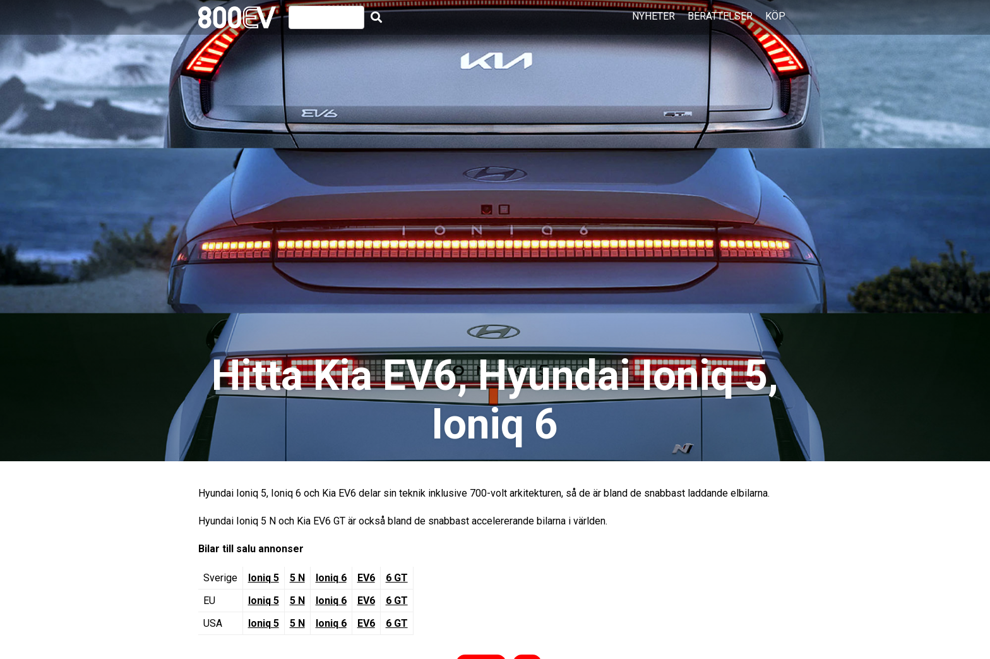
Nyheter (653, 16)
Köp (775, 16)
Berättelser (720, 16)
